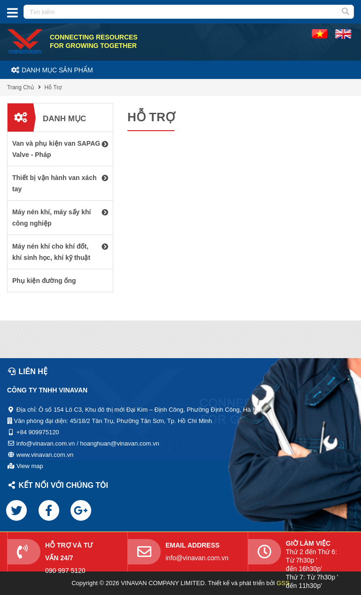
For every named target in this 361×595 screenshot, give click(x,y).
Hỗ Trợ (53, 87)
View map (29, 466)
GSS (282, 583)
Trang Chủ (20, 87)
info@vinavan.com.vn (196, 558)
